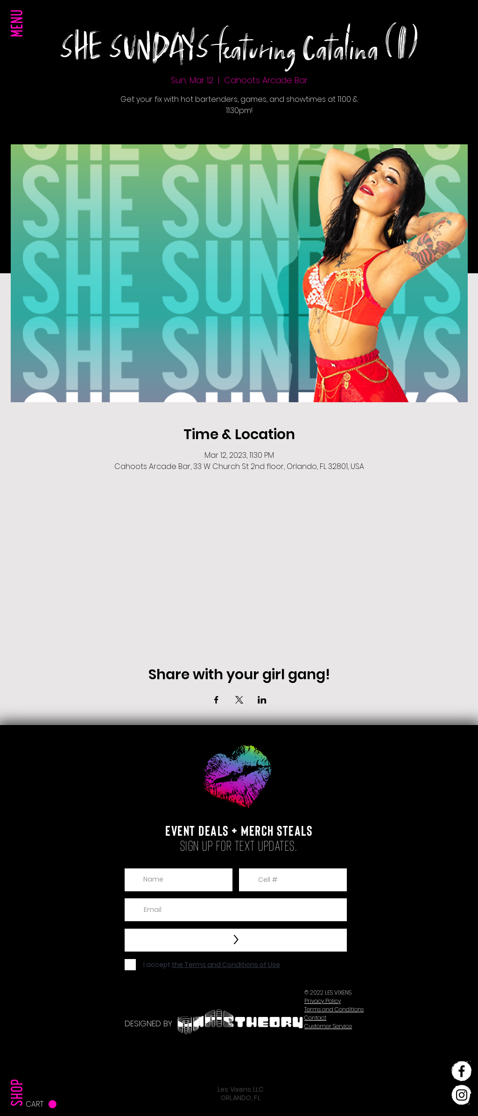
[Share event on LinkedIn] (262, 700)
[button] (19, 42)
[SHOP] (19, 1073)
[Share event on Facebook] (216, 700)
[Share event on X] (239, 700)
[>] (236, 940)
